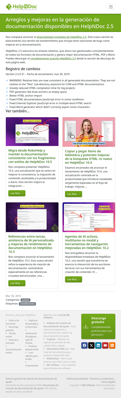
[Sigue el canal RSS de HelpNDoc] (112, 345)
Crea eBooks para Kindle (31, 356)
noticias (25, 300)
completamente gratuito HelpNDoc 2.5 (53, 58)
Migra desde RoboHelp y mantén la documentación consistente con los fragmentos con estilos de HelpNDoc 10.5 (31, 156)
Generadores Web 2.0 (57, 348)
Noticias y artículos (12, 341)
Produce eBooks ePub (31, 348)
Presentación (31, 365)
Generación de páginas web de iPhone (31, 338)
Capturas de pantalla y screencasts (31, 323)
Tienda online (11, 335)
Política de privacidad (77, 378)
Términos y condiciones (102, 378)
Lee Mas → (16, 193)
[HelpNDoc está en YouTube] (105, 345)
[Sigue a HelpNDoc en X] (91, 345)
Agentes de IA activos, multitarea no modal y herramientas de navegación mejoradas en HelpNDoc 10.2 (87, 242)
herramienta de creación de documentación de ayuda (32, 387)
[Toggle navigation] (111, 7)
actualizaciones (27, 303)
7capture (51, 339)
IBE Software (53, 364)
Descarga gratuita (12, 328)
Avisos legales (108, 381)
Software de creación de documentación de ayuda (57, 325)
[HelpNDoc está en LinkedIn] (98, 345)
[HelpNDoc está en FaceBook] (84, 345)
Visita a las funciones (12, 322)
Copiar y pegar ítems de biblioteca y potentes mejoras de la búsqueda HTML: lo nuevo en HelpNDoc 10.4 (88, 157)
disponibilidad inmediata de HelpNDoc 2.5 (61, 37)
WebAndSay (53, 358)
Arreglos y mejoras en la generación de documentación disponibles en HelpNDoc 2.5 (59, 23)
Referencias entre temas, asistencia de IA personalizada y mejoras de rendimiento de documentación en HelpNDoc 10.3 (31, 244)
